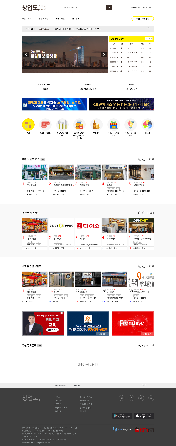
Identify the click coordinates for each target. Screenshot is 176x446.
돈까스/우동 (110, 182)
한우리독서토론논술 (141, 292)
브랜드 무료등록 (142, 19)
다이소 (83, 239)
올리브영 (57, 239)
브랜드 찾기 (26, 18)
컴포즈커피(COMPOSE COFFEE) (68, 185)
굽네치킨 (110, 292)
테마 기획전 (60, 18)
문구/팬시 (83, 236)
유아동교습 (57, 289)
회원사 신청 (84, 400)
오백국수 (83, 292)
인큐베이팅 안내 (86, 404)
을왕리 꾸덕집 (138, 185)
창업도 (57, 397)
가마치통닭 (31, 239)
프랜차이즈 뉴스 (60, 408)
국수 (82, 289)
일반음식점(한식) (138, 182)
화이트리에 (111, 239)
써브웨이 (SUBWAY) (142, 239)
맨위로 (144, 385)
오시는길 (57, 411)
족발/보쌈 (83, 182)
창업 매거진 (43, 18)
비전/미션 (58, 400)
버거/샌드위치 (137, 236)
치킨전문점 (30, 236)
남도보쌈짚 (84, 185)
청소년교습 (136, 289)
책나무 (56, 292)
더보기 (149, 29)
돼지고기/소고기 (31, 182)
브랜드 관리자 (135, 7)
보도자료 (57, 404)
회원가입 (144, 7)
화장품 (55, 236)
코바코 (109, 185)
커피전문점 (57, 182)
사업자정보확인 (57, 431)
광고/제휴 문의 (85, 408)
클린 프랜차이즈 (86, 397)
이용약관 (77, 385)
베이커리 (109, 236)
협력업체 (75, 18)
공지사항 (83, 411)
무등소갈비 (31, 185)
